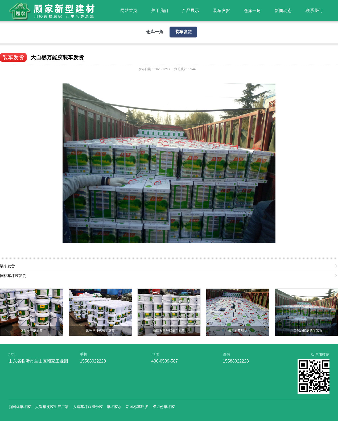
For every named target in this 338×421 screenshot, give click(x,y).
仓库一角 (252, 10)
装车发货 (221, 10)
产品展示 (190, 10)
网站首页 (128, 10)
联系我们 (314, 10)
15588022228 (93, 361)
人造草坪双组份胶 (88, 407)
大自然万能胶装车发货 (57, 57)
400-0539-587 (164, 361)
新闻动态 (283, 10)
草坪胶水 (114, 407)
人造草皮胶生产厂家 (52, 407)
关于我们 (159, 10)
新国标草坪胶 (20, 407)
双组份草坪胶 (163, 407)
